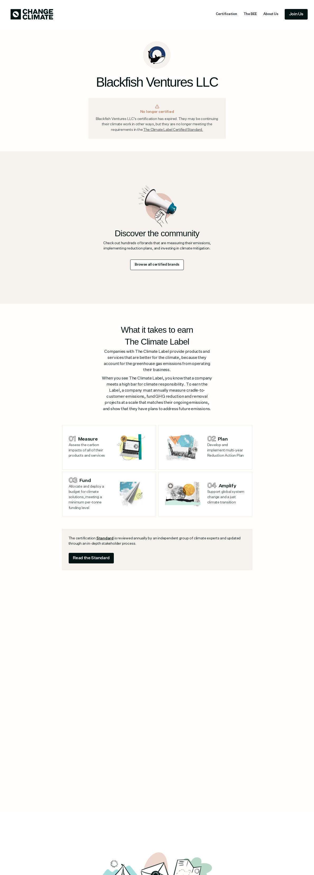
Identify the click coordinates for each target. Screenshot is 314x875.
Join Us (296, 14)
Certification (226, 14)
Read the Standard (91, 558)
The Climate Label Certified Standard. (173, 130)
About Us (270, 14)
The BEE (250, 14)
